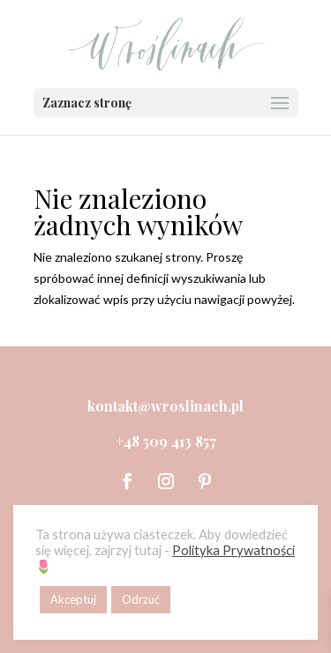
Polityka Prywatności (233, 550)
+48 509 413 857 (166, 441)
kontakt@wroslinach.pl (165, 406)
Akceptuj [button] (73, 599)
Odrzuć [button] (141, 599)
